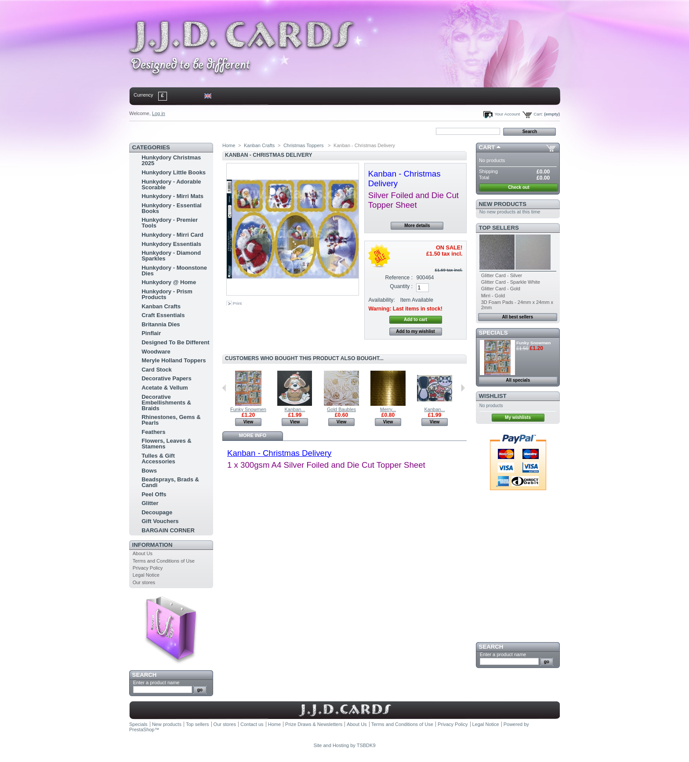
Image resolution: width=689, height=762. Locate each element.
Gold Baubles (341, 409)
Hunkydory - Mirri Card (172, 234)
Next (463, 388)
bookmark (231, 131)
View (248, 421)
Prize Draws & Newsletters (313, 724)
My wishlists (518, 417)
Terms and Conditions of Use (164, 560)
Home (143, 131)
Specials (493, 332)
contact (172, 131)
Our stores (144, 582)
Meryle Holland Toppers (173, 360)
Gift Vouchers (159, 521)
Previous (224, 388)
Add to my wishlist (415, 331)
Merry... (388, 409)
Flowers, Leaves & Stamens (166, 443)
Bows (149, 470)
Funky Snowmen (248, 409)
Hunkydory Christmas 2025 (171, 160)
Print (237, 303)
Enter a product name (156, 682)
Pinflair (151, 333)
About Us (142, 553)
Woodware (155, 351)
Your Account (507, 114)
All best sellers (517, 316)
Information (152, 545)
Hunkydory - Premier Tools (169, 223)
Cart (487, 147)
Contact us (252, 724)
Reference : (399, 277)
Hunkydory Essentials (171, 244)
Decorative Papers (166, 378)
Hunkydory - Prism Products (166, 294)
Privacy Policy (148, 568)
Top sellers (499, 227)
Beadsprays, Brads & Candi (170, 482)
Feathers (153, 432)
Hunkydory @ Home (168, 282)
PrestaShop (141, 729)
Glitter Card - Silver (501, 275)
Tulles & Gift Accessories (158, 458)
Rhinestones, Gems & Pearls (170, 420)
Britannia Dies (160, 324)
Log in (158, 113)
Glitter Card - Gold (500, 288)
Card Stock (156, 369)
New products (502, 204)
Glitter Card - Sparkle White (510, 282)
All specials (518, 380)
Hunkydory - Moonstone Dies (174, 270)
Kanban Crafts (161, 306)
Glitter (149, 503)
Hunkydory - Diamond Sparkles (171, 255)
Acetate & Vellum (164, 387)
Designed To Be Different (175, 342)
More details (417, 225)
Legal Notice (146, 575)
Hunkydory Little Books (173, 172)
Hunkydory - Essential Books (171, 208)
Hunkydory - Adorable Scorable (171, 184)
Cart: (538, 114)
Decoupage (156, 512)
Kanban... (294, 409)
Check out (518, 187)
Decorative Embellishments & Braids (166, 403)
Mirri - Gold (493, 295)
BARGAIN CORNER (168, 530)
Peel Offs (153, 494)
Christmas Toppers (304, 145)
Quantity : (401, 286)
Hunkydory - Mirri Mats (172, 196)
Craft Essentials (163, 315)
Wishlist (493, 396)
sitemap (201, 131)
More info (252, 435)
